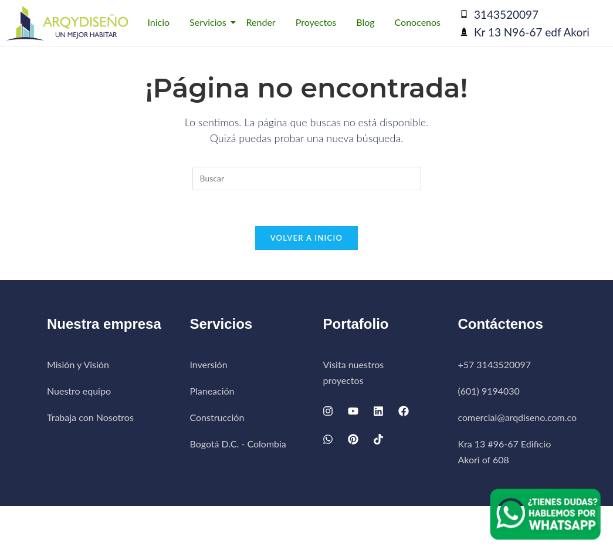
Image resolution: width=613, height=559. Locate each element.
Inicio (158, 22)
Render (261, 22)
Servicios (209, 22)
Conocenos (418, 22)
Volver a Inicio (306, 238)
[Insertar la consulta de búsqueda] (306, 178)
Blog (365, 22)
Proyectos (316, 22)
